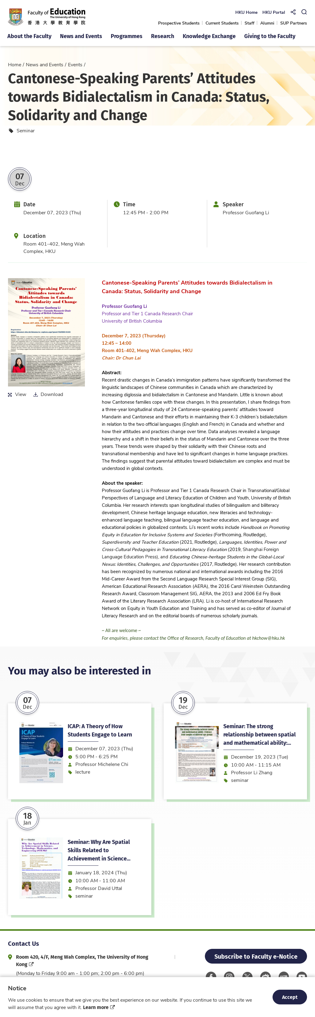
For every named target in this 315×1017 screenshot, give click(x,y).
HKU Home (246, 12)
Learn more (96, 1007)
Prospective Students (179, 23)
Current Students (222, 23)
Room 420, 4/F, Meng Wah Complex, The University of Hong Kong (82, 960)
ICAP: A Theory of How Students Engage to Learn (100, 760)
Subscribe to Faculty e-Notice (255, 956)
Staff (249, 23)
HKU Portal (273, 12)
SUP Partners (293, 23)
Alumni (267, 23)
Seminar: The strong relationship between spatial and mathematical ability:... (259, 764)
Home (14, 64)
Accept (289, 997)
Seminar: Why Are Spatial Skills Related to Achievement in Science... (99, 880)
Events (75, 64)
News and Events (44, 64)
